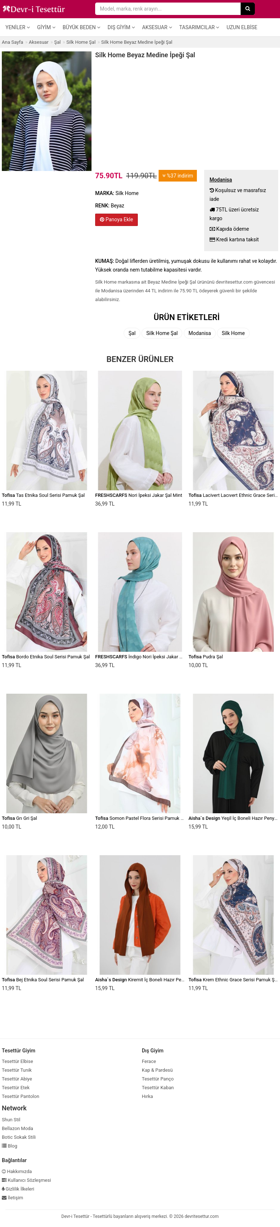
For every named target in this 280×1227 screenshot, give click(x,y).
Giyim (46, 27)
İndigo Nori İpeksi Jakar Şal (140, 656)
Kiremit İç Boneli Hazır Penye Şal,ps (148, 979)
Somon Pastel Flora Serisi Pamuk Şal (141, 818)
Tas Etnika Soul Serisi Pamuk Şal (43, 495)
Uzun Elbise (241, 27)
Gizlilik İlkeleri (18, 1189)
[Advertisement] (186, 113)
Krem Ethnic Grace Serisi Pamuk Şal (233, 979)
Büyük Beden (81, 27)
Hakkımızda (17, 1171)
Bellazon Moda (17, 1128)
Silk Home (233, 333)
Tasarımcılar (199, 27)
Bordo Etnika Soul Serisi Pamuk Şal (46, 656)
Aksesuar (157, 27)
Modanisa (199, 333)
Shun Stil (11, 1119)
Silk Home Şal (162, 333)
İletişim (12, 1197)
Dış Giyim (121, 27)
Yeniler (17, 27)
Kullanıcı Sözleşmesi (26, 1180)
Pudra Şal (205, 656)
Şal (131, 333)
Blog (9, 1146)
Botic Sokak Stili (19, 1137)
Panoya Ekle (116, 219)
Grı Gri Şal (19, 818)
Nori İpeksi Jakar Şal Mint (138, 495)
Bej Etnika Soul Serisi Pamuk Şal (43, 979)
